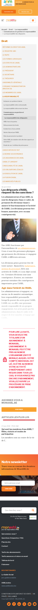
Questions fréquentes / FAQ (12, 538)
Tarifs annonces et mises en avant (15, 556)
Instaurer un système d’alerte (13, 101)
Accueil (4, 29)
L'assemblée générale (12, 82)
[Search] (19, 510)
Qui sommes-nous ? (9, 534)
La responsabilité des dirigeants (16, 118)
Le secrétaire (8, 75)
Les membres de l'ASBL (12, 92)
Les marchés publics (11, 181)
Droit (11, 29)
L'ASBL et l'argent (10, 162)
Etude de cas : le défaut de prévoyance (16, 145)
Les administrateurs (11, 67)
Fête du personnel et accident (13, 136)
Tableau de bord (8, 560)
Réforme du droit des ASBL (14, 47)
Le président (8, 71)
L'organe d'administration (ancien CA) (14, 87)
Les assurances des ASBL (13, 158)
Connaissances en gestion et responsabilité (20, 31)
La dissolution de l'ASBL (13, 174)
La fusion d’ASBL (9, 177)
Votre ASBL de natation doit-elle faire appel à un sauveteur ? (19, 140)
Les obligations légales (13, 170)
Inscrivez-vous (25, 12)
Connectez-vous (8, 12)
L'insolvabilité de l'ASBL (13, 166)
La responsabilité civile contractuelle (15, 105)
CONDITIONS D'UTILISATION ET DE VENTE (16, 594)
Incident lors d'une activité (12, 129)
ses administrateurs (26, 248)
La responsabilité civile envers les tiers (16, 108)
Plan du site (6, 542)
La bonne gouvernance (13, 154)
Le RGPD (6, 55)
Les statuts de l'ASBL (11, 63)
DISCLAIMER (12, 596)
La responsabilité (21, 29)
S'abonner (19, 409)
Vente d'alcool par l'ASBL (11, 132)
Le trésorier (8, 78)
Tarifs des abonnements (11, 552)
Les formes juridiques (12, 59)
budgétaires (30, 266)
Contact (5, 546)
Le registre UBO (9, 51)
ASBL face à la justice (10, 121)
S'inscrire (8, 489)
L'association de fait (11, 150)
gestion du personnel (11, 269)
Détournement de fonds (11, 125)
